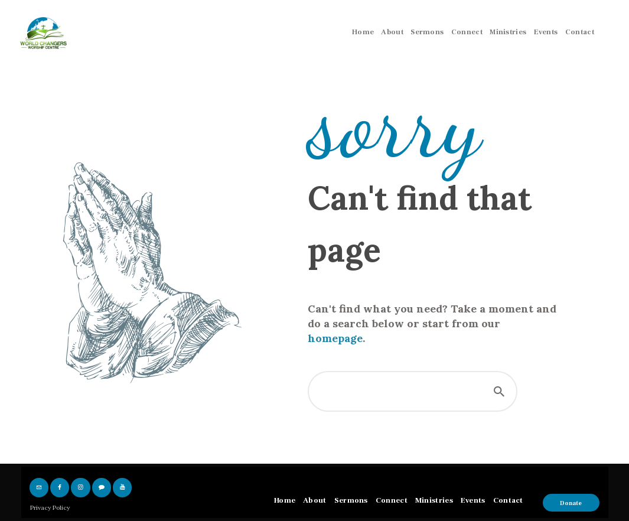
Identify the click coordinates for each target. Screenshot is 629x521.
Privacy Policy (50, 508)
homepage (335, 338)
